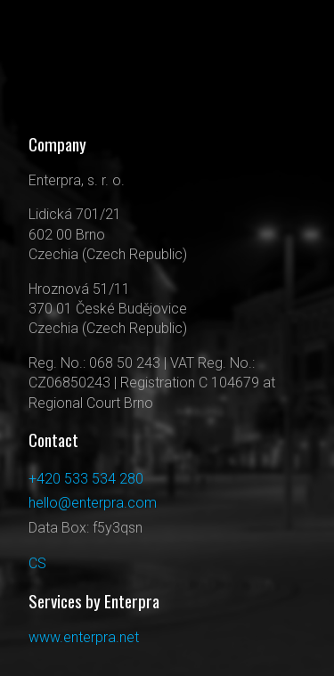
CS (37, 563)
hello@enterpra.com (93, 502)
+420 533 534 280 (86, 478)
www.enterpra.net (84, 637)
